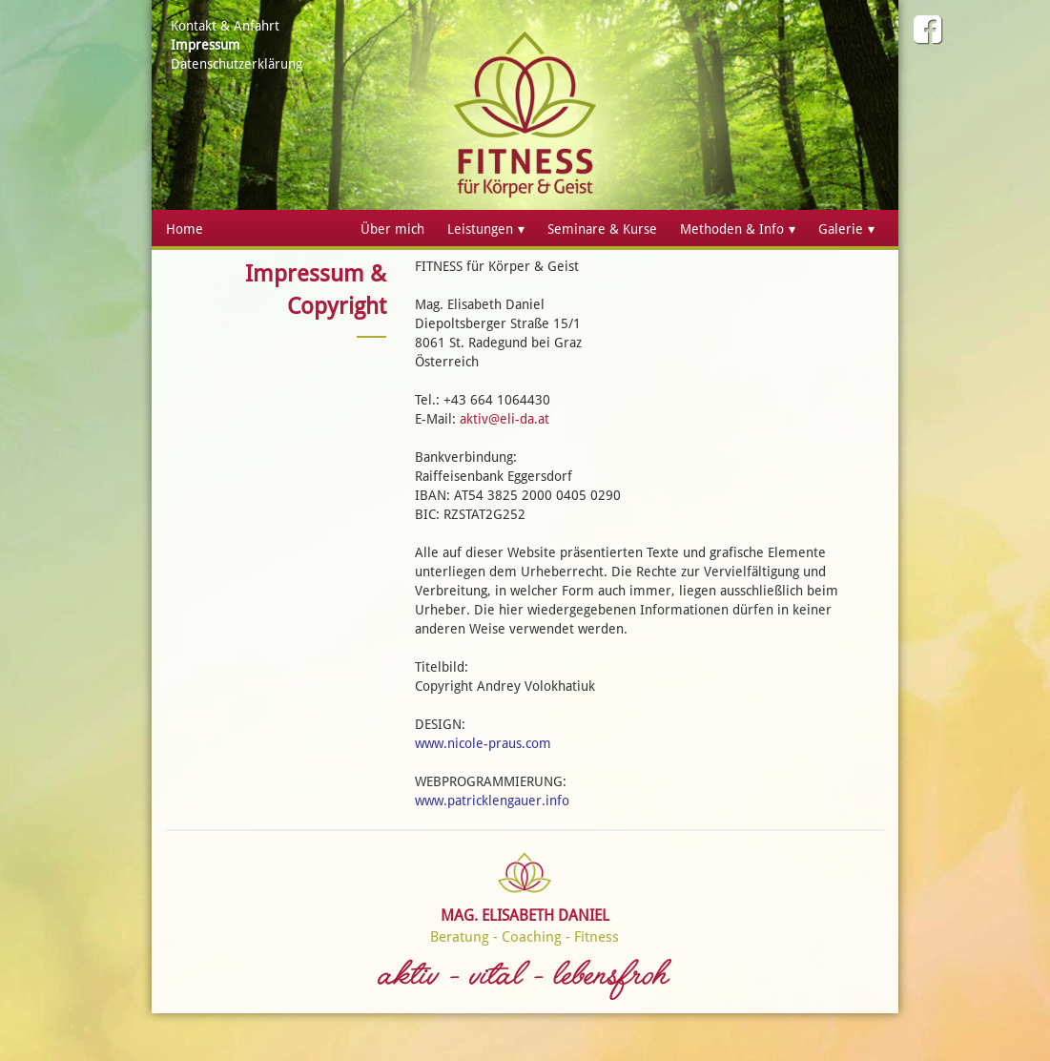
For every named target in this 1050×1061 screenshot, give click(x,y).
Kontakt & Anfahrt (225, 25)
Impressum (205, 44)
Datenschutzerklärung (236, 64)
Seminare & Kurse (602, 229)
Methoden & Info (732, 229)
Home (184, 229)
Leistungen (480, 229)
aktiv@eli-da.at (504, 418)
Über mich (392, 229)
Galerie (840, 229)
